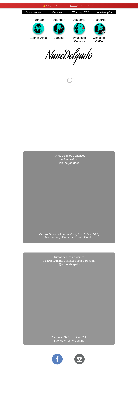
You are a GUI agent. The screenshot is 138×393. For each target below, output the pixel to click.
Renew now (73, 6)
